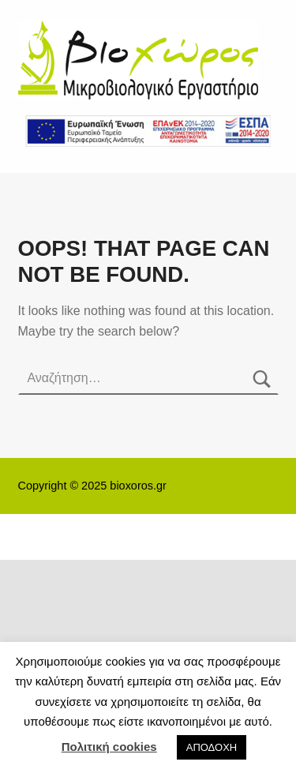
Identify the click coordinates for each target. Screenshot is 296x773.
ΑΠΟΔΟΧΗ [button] (211, 747)
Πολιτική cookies (109, 746)
